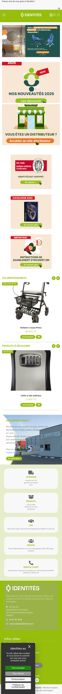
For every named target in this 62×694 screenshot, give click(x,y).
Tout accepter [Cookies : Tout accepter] (18, 668)
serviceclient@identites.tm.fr (21, 624)
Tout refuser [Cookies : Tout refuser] (18, 673)
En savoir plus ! (14, 459)
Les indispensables (14, 278)
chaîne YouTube (13, 452)
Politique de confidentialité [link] (18, 686)
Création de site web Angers (41, 690)
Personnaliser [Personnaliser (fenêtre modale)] (18, 679)
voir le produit (27, 337)
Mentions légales (50, 688)
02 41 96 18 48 (15, 620)
